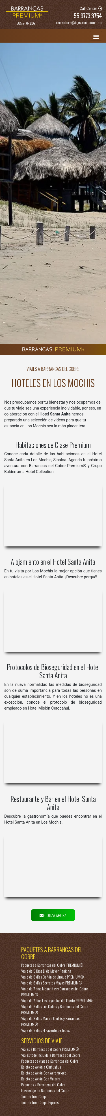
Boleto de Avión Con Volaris (40, 1079)
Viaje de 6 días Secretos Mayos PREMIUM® (51, 983)
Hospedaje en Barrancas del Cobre (45, 1090)
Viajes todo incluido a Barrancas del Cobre (50, 1055)
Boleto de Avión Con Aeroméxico (43, 1073)
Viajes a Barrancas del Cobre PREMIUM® (50, 1049)
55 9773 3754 (87, 16)
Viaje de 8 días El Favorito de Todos (45, 1030)
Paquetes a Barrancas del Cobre (43, 1084)
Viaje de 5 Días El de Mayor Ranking (46, 971)
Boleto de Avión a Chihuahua (41, 1067)
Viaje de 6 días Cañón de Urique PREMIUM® (52, 977)
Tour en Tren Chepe (34, 1096)
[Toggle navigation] (96, 36)
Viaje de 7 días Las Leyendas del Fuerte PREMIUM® (56, 1000)
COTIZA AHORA (53, 915)
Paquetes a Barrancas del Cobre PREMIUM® (52, 965)
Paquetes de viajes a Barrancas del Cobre (50, 1061)
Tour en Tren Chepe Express (40, 1102)
